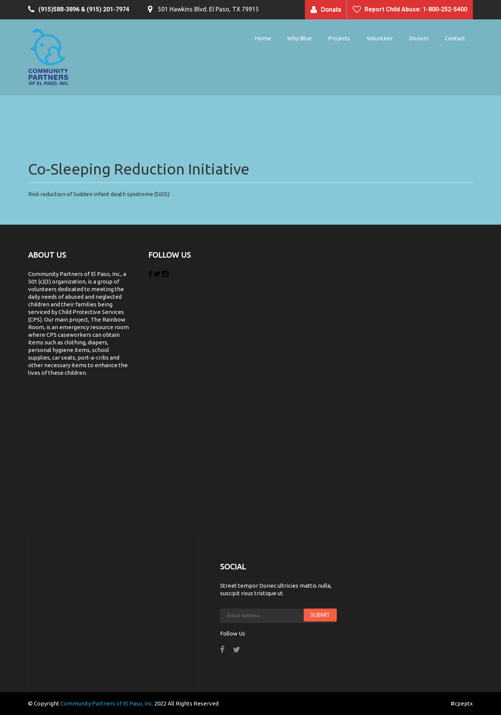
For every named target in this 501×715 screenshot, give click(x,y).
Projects (339, 38)
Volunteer (379, 38)
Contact (455, 38)
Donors (418, 38)
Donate (331, 9)
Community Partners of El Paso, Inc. (106, 703)
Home (263, 38)
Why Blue (299, 38)
